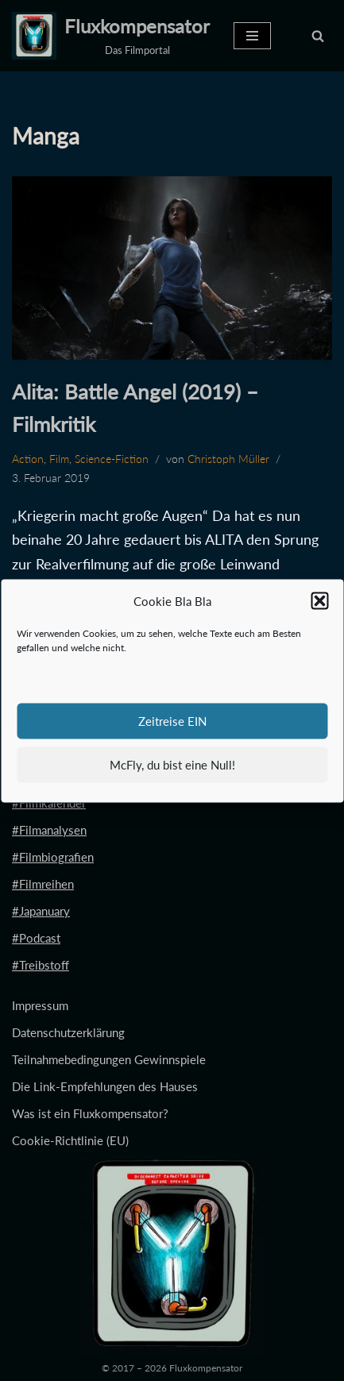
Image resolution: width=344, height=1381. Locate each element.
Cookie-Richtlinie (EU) (70, 1140)
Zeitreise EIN (172, 721)
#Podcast (36, 938)
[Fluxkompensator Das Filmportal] (111, 35)
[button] (319, 600)
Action (28, 459)
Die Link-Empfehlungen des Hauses (105, 1086)
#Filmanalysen (49, 830)
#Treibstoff (40, 965)
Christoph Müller (228, 459)
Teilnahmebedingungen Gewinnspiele (109, 1059)
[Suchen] (317, 35)
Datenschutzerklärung (68, 1032)
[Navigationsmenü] (252, 35)
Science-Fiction (112, 459)
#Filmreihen (43, 884)
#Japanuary (41, 911)
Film (59, 459)
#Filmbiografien (53, 857)
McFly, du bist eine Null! (172, 765)
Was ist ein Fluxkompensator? (90, 1113)
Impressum (40, 1005)
